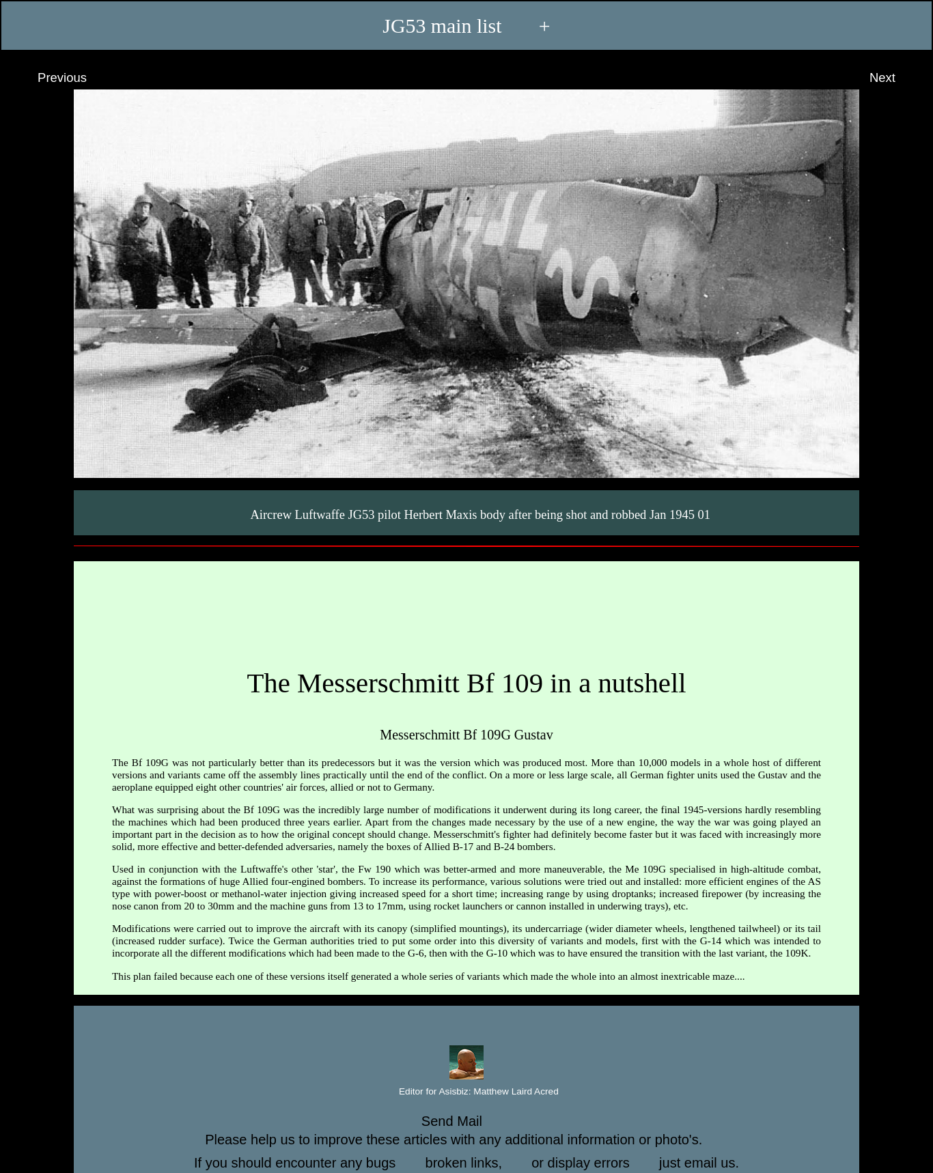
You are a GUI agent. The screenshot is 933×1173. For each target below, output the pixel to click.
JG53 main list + (466, 26)
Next (895, 78)
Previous (49, 78)
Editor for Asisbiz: (466, 1092)
